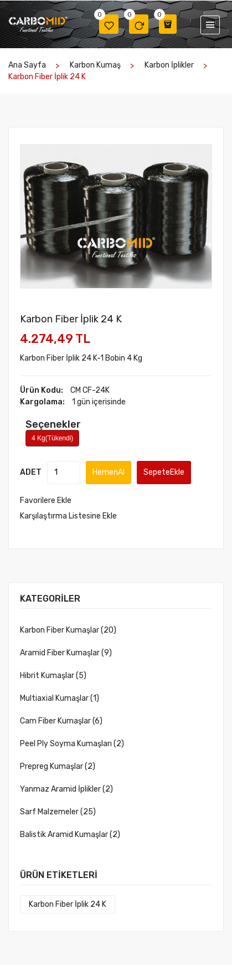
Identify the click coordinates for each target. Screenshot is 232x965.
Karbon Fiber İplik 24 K (67, 904)
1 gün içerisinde (99, 402)
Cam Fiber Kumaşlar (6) (61, 721)
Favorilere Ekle (45, 500)
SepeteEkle (163, 472)
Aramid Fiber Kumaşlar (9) (66, 653)
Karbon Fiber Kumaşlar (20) (68, 630)
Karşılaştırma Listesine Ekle (68, 516)
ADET (31, 472)
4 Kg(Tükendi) (52, 438)
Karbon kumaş (95, 65)
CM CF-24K (90, 390)
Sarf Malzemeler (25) (58, 812)
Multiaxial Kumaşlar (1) (59, 698)
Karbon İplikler (169, 65)
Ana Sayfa (27, 65)
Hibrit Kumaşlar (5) (53, 675)
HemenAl (108, 472)
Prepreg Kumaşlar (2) (57, 766)
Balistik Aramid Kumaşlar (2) (70, 834)
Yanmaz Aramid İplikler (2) (66, 789)
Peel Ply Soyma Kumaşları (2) (72, 743)
